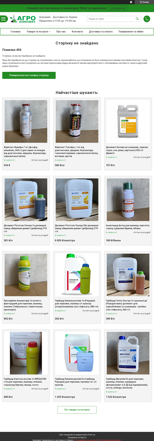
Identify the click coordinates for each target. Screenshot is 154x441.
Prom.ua (91, 435)
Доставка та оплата (101, 31)
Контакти (77, 31)
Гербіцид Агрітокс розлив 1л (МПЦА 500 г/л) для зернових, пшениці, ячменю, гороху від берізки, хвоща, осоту (25, 382)
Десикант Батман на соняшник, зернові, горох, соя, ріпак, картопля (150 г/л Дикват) (127, 150)
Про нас (61, 31)
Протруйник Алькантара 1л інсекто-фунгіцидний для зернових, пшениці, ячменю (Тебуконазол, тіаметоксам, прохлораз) (23, 305)
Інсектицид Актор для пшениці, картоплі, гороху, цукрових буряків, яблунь (128, 227)
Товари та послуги (37, 31)
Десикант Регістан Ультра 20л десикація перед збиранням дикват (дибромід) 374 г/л (76, 228)
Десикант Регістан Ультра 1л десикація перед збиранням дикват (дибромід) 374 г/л (25, 228)
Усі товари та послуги (77, 409)
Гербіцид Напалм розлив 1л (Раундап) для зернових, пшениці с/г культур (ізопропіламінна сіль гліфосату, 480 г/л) (76, 303)
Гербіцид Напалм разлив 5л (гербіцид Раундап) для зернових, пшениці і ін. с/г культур (76, 382)
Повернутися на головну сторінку (29, 75)
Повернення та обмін (131, 31)
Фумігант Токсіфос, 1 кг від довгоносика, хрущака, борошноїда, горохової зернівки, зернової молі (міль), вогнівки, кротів (76, 151)
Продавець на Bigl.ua (77, 437)
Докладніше (118, 8)
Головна (15, 31)
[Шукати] (137, 19)
